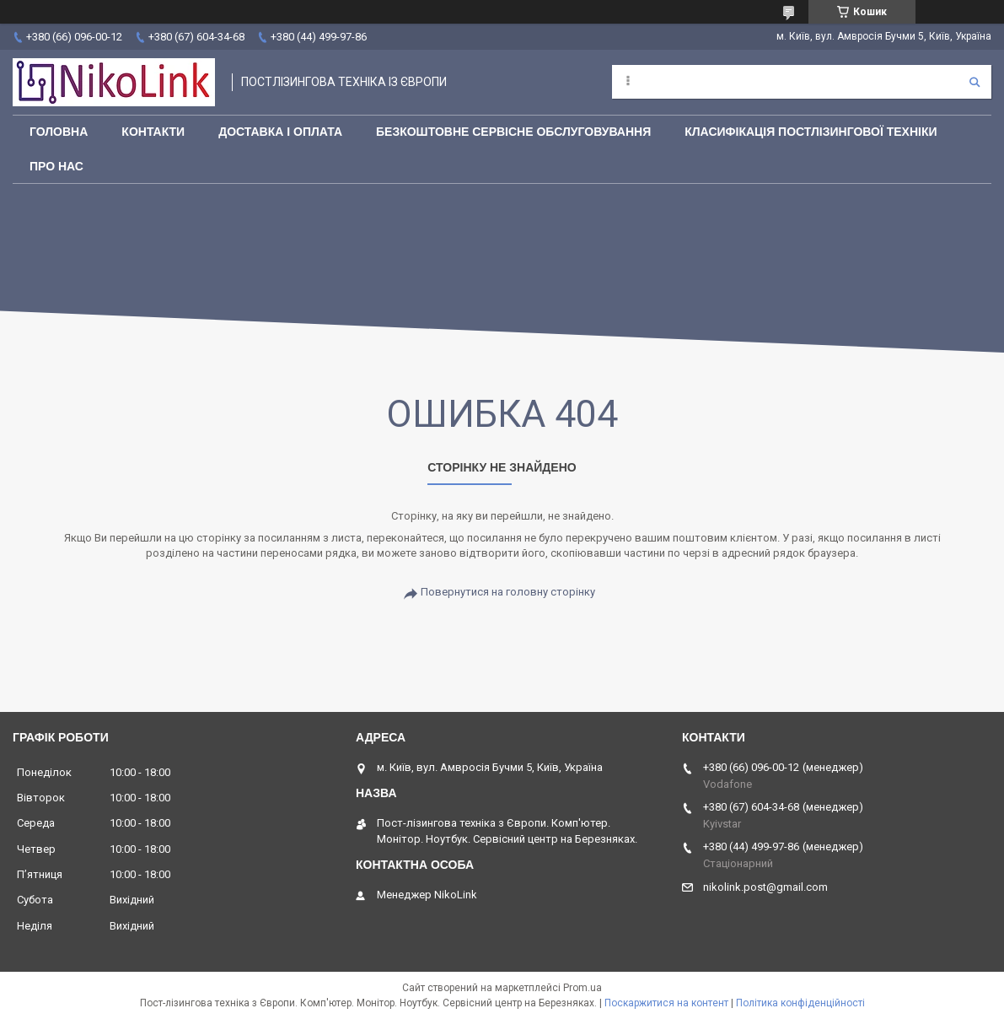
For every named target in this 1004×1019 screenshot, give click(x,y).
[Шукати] (974, 82)
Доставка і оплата (280, 131)
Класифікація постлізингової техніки (811, 131)
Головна (59, 131)
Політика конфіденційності (800, 1003)
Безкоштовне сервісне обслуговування (513, 131)
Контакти (153, 131)
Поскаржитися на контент (666, 1003)
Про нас (56, 166)
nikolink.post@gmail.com (765, 887)
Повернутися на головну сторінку (508, 591)
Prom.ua (582, 988)
